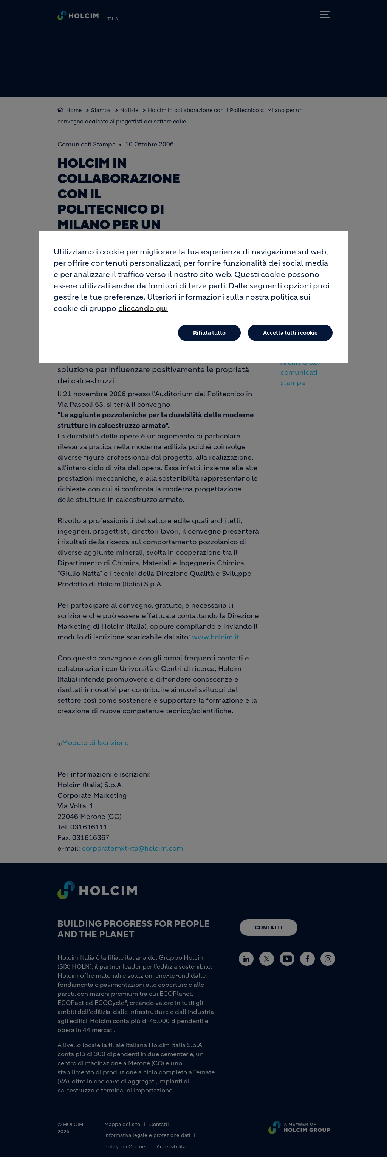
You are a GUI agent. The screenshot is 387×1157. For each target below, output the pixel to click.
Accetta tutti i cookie (290, 335)
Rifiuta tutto (209, 335)
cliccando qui (143, 310)
